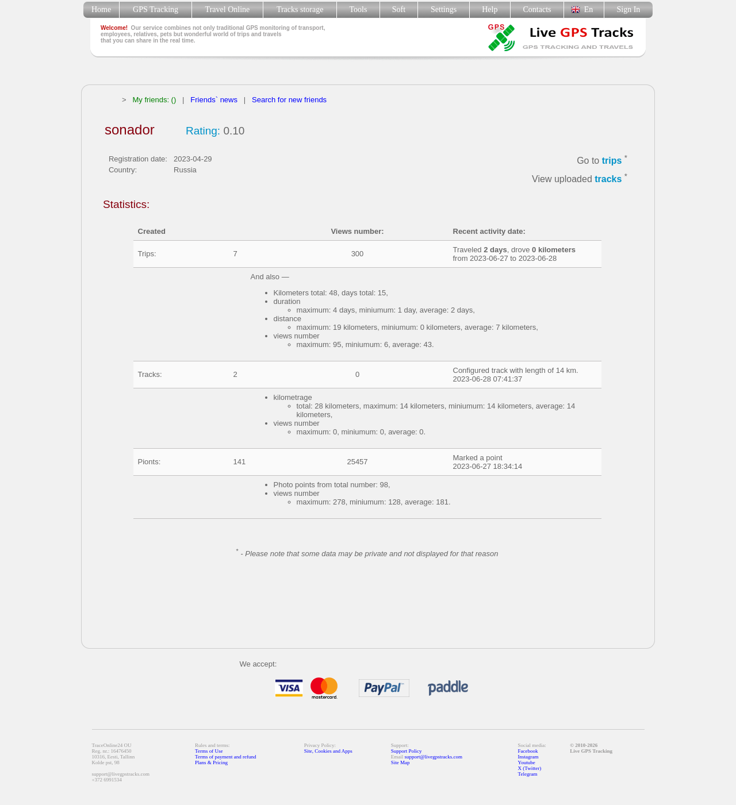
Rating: (203, 131)
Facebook (528, 751)
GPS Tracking (155, 9)
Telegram (528, 774)
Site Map (400, 762)
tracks (608, 179)
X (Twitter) (530, 768)
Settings (444, 9)
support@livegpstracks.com (434, 757)
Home (101, 9)
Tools (358, 9)
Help (489, 9)
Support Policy (406, 751)
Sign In (628, 9)
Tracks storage (300, 9)
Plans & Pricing (211, 762)
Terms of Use (209, 751)
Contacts (537, 9)
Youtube (526, 762)
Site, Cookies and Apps (328, 751)
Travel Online (227, 9)
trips (612, 160)
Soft (398, 9)
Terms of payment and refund (225, 757)
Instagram (528, 757)
